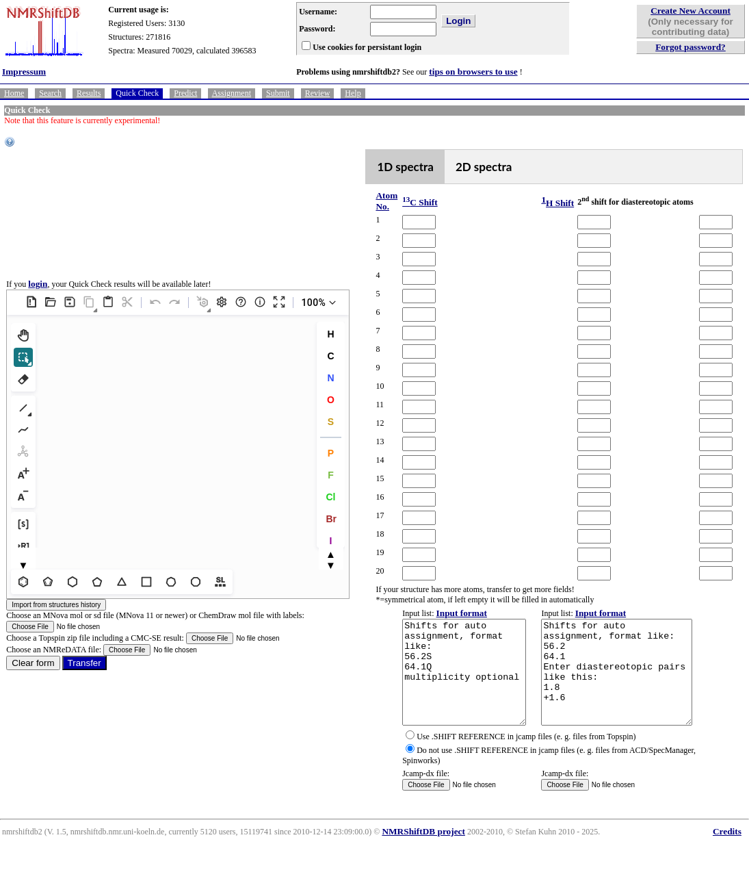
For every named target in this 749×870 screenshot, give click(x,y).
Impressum (24, 71)
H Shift (546, 203)
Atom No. (374, 201)
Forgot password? (690, 47)
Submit (278, 93)
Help (352, 93)
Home (14, 93)
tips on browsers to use (473, 71)
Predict (185, 93)
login (37, 294)
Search (50, 93)
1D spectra (393, 166)
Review (317, 93)
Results (89, 93)
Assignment (231, 93)
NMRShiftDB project (423, 852)
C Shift (404, 202)
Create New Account (691, 10)
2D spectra (471, 166)
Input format (446, 613)
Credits (727, 852)
